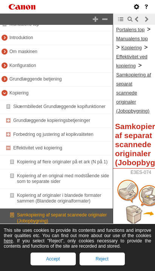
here (8, 241)
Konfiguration (22, 65)
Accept (53, 259)
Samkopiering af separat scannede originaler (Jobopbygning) (133, 93)
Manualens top (132, 38)
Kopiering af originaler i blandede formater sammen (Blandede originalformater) (59, 198)
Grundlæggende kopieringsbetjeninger (51, 120)
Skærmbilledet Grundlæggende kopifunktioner (59, 106)
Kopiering (19, 93)
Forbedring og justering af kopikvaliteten (53, 134)
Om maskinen (23, 51)
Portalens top (130, 29)
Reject (101, 259)
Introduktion (21, 37)
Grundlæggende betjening (35, 79)
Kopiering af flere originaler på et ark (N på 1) (62, 161)
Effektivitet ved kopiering (37, 148)
